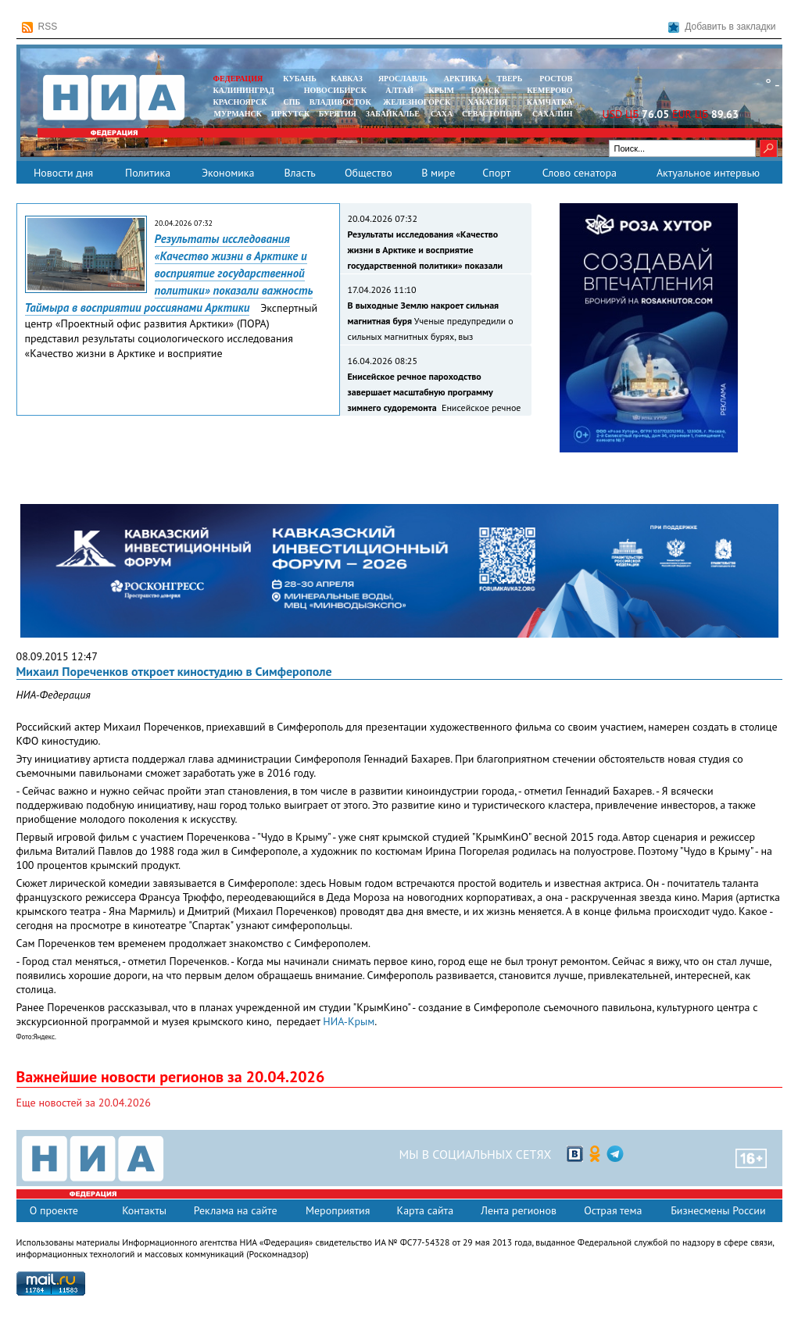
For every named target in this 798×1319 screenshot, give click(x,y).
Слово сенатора (579, 173)
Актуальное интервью (708, 173)
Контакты (144, 1210)
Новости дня (63, 173)
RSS (40, 27)
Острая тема (613, 1210)
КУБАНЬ (299, 78)
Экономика (228, 173)
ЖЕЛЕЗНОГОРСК (416, 102)
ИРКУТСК (290, 113)
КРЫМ (441, 90)
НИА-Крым (348, 1021)
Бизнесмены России (718, 1210)
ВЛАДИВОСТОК (340, 102)
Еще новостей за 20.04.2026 (83, 1103)
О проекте (54, 1210)
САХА (442, 113)
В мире (438, 173)
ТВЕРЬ (510, 78)
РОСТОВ (555, 78)
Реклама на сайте (235, 1210)
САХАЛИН (552, 113)
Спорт (496, 173)
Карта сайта (425, 1210)
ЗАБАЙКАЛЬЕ (394, 113)
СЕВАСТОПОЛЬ (492, 113)
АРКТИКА (463, 78)
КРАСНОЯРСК (240, 102)
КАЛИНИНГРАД (243, 90)
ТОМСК (486, 90)
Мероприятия (338, 1210)
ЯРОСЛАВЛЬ (403, 78)
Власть (299, 173)
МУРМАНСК (237, 113)
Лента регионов (518, 1210)
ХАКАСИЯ (486, 102)
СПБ (291, 102)
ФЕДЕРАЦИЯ (238, 78)
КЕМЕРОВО (549, 90)
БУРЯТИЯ (337, 113)
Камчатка (548, 102)
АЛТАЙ (399, 90)
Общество (368, 173)
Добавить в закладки (721, 27)
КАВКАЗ (347, 78)
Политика (147, 173)
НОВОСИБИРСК (335, 90)
